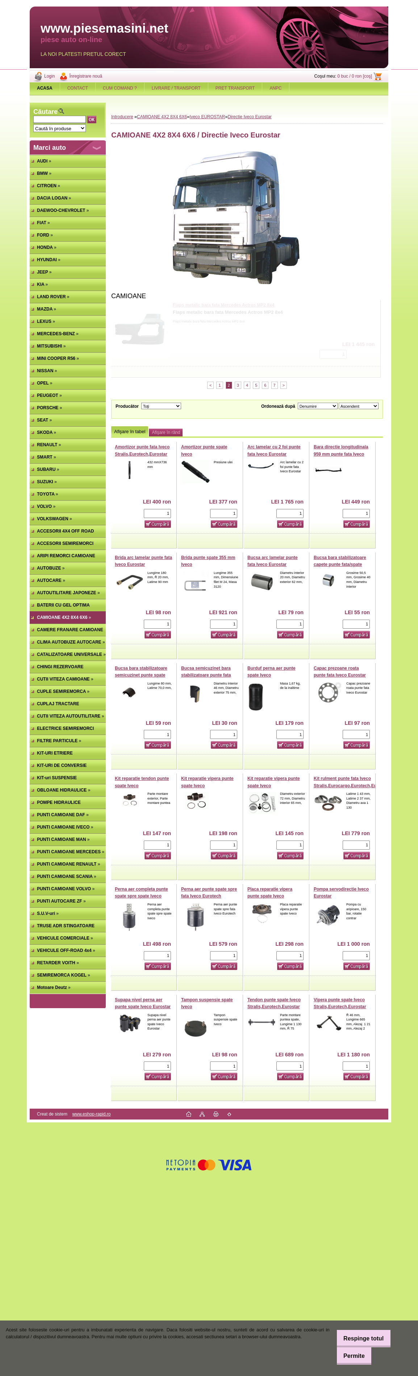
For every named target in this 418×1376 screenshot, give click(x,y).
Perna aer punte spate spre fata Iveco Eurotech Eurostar (209, 896)
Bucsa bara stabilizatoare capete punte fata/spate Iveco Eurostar (340, 564)
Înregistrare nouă (85, 76)
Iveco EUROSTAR (207, 116)
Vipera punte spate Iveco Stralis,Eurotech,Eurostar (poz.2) (340, 1006)
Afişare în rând (166, 432)
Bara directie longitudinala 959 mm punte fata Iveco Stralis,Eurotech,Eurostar (341, 454)
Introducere (122, 116)
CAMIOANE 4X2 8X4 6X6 (162, 116)
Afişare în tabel (129, 431)
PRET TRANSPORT (235, 88)
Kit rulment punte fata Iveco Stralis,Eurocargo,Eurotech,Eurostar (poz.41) (351, 785)
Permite (349, 1356)
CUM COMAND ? (120, 88)
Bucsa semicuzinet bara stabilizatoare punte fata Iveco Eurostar (206, 675)
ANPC (275, 88)
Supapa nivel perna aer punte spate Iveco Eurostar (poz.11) (143, 1006)
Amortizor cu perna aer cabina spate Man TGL (220, 305)
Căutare (45, 111)
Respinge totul (359, 1338)
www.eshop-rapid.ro (91, 1114)
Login (49, 76)
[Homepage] (45, 88)
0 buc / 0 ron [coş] (355, 76)
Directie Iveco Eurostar (249, 116)
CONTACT (77, 88)
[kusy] (333, 354)
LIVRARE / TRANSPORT (176, 88)
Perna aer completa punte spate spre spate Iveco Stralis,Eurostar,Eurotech (141, 896)
